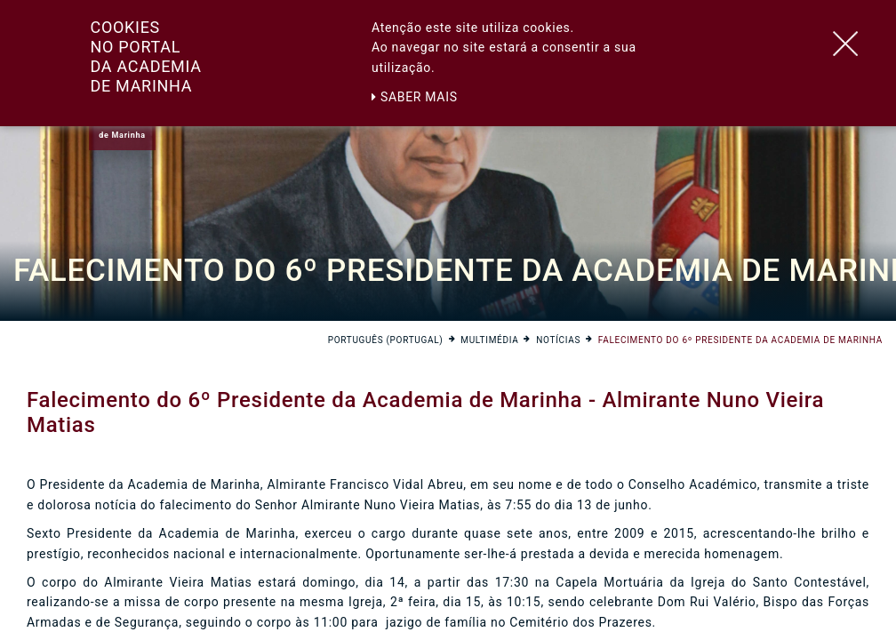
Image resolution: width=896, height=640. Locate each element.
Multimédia (489, 340)
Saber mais (415, 97)
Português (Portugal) (386, 340)
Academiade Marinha (122, 129)
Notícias (558, 340)
